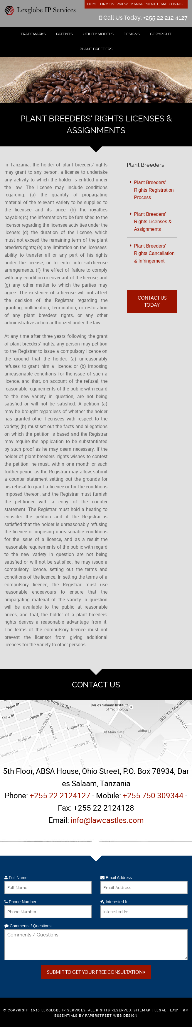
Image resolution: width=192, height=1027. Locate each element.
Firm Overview (114, 4)
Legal (160, 1010)
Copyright (160, 34)
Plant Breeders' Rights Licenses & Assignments (153, 222)
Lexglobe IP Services (63, 1010)
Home (92, 4)
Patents (64, 34)
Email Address (116, 877)
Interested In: (115, 901)
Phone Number (20, 901)
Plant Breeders (96, 49)
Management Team (148, 4)
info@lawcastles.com (107, 820)
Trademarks (33, 34)
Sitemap (142, 1010)
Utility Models (98, 34)
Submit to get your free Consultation (96, 972)
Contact (177, 4)
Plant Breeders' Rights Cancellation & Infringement (154, 253)
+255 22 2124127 (60, 795)
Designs (132, 34)
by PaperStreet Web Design (108, 1016)
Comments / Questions (27, 926)
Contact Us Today (152, 301)
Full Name (16, 877)
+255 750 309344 (153, 795)
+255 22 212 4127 (165, 17)
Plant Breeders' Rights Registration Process (154, 190)
